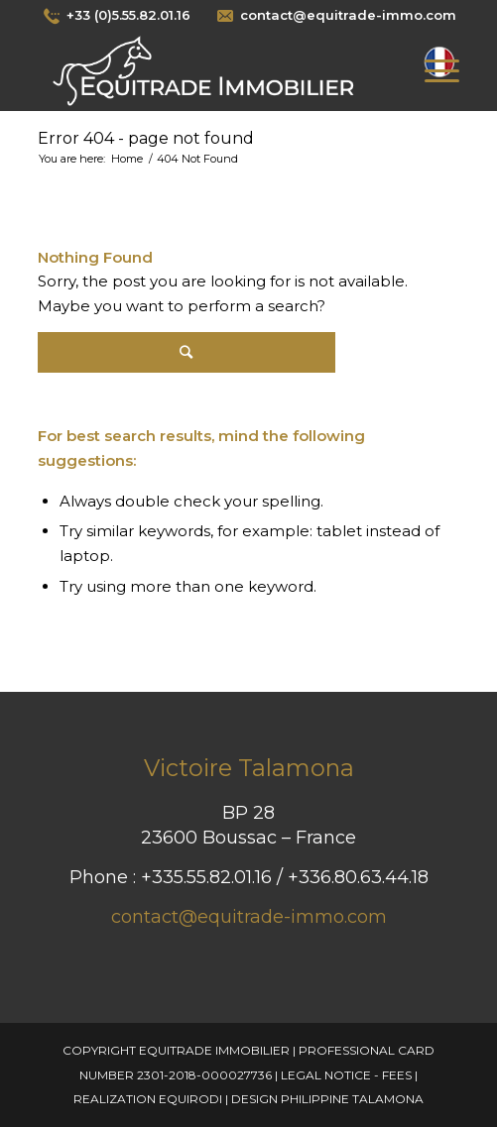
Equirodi (190, 1098)
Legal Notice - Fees (346, 1075)
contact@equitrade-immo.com (249, 917)
